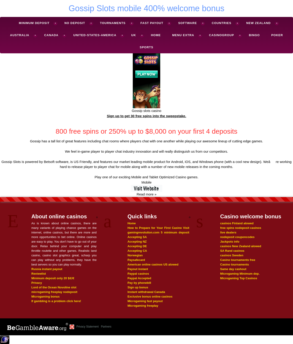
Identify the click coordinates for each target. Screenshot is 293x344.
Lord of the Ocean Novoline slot (53, 287)
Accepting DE (137, 246)
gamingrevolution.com (143, 232)
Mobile (146, 182)
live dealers (228, 232)
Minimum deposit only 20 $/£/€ (52, 278)
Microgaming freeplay (143, 305)
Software (187, 23)
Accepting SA (137, 237)
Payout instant (138, 269)
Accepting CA (137, 250)
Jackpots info (229, 241)
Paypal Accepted (139, 278)
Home (156, 35)
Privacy (36, 282)
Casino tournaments (234, 264)
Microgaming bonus (45, 296)
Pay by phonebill (139, 282)
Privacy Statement (87, 326)
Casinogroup (221, 35)
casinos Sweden (231, 255)
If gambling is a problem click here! (56, 301)
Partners (106, 326)
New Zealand (258, 23)
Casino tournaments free (237, 260)
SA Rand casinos (232, 250)
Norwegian (135, 255)
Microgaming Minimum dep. (240, 273)
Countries (221, 23)
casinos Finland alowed (237, 223)
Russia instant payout (46, 269)
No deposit (74, 23)
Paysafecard (136, 260)
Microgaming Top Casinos (238, 278)
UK (133, 35)
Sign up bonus (138, 287)
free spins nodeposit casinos (240, 228)
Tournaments (113, 23)
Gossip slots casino (146, 111)
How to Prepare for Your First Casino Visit (158, 228)
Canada (51, 35)
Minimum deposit (34, 23)
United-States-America (94, 35)
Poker (277, 35)
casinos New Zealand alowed (240, 246)
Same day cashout (233, 269)
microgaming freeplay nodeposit (54, 292)
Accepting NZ (137, 241)
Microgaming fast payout (145, 301)
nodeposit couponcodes (237, 237)
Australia (19, 35)
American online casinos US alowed (153, 264)
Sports (146, 47)
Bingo (254, 35)
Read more (145, 194)
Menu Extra (183, 35)
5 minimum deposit (175, 232)
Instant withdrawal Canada (146, 292)
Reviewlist (38, 273)
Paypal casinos (138, 273)
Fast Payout (152, 23)
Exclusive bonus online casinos (150, 296)
